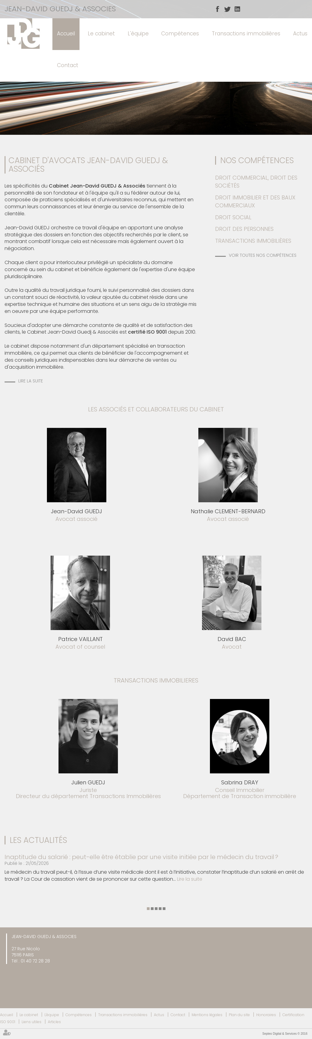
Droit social (233, 217)
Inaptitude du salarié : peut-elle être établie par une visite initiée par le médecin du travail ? (141, 857)
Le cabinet (101, 33)
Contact (67, 65)
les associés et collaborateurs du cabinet (156, 409)
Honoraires (266, 1014)
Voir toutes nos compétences (262, 255)
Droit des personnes (244, 229)
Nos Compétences (257, 160)
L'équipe (138, 33)
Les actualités (38, 840)
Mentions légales (207, 1014)
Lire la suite (30, 381)
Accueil (66, 33)
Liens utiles (31, 1021)
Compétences (180, 33)
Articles (54, 1021)
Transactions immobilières (246, 33)
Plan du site (239, 1014)
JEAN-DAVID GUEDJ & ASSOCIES (60, 9)
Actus (300, 33)
